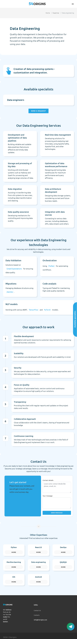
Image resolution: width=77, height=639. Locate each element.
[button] (72, 4)
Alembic (10, 292)
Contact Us (37, 610)
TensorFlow (33, 310)
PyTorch (47, 310)
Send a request (38, 111)
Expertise (56, 13)
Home (48, 13)
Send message (57, 513)
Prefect (51, 266)
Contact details (48, 480)
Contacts (36, 615)
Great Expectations (14, 269)
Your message (48, 496)
